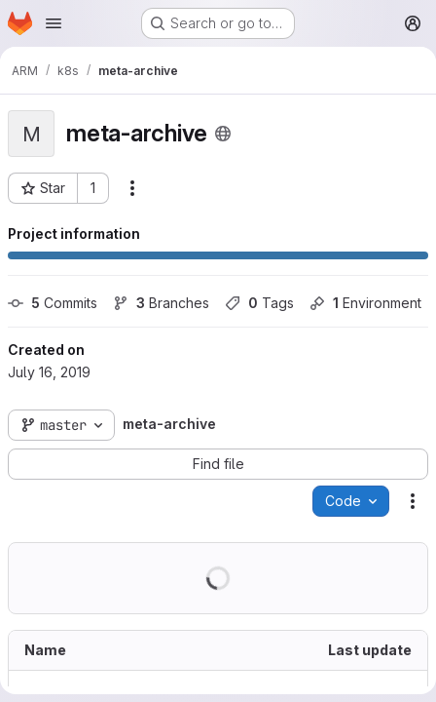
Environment (365, 302)
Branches (161, 302)
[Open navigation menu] (53, 23)
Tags (259, 302)
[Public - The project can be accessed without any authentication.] (223, 133)
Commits (52, 302)
